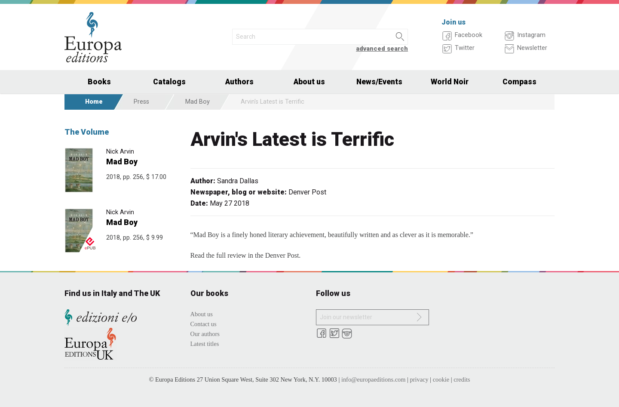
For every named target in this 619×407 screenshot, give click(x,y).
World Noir (450, 81)
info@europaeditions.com (373, 379)
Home (94, 101)
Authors (239, 81)
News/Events (379, 81)
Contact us (203, 324)
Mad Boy (197, 101)
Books (99, 81)
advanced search (382, 48)
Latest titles (204, 343)
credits (462, 379)
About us (309, 81)
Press (141, 101)
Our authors (205, 333)
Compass (519, 81)
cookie (441, 379)
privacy (419, 379)
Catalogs (169, 81)
